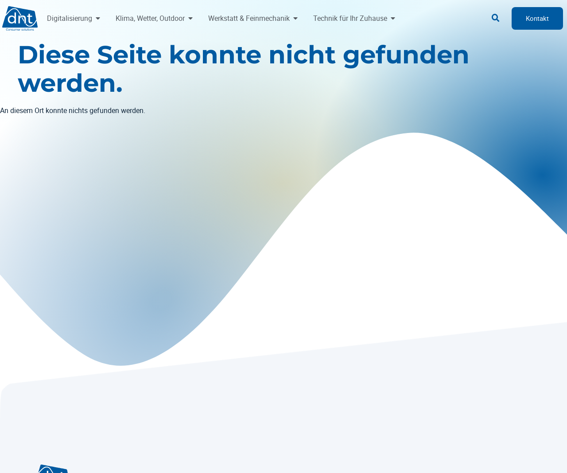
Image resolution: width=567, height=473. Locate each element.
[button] (496, 18)
